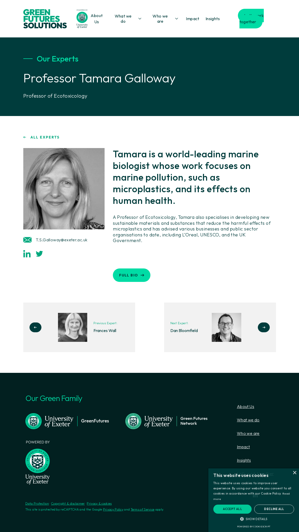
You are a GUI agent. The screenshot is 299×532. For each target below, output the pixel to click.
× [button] (294, 473)
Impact (192, 18)
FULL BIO (131, 275)
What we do (123, 18)
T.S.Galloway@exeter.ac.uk (55, 240)
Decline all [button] (274, 509)
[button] (253, 518)
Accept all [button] (232, 509)
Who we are (160, 18)
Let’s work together (251, 18)
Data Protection (37, 503)
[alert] (253, 500)
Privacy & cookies (99, 503)
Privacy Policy (113, 509)
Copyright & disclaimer (68, 503)
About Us (245, 406)
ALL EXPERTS (41, 137)
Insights (213, 18)
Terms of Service (143, 509)
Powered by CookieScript (253, 526)
